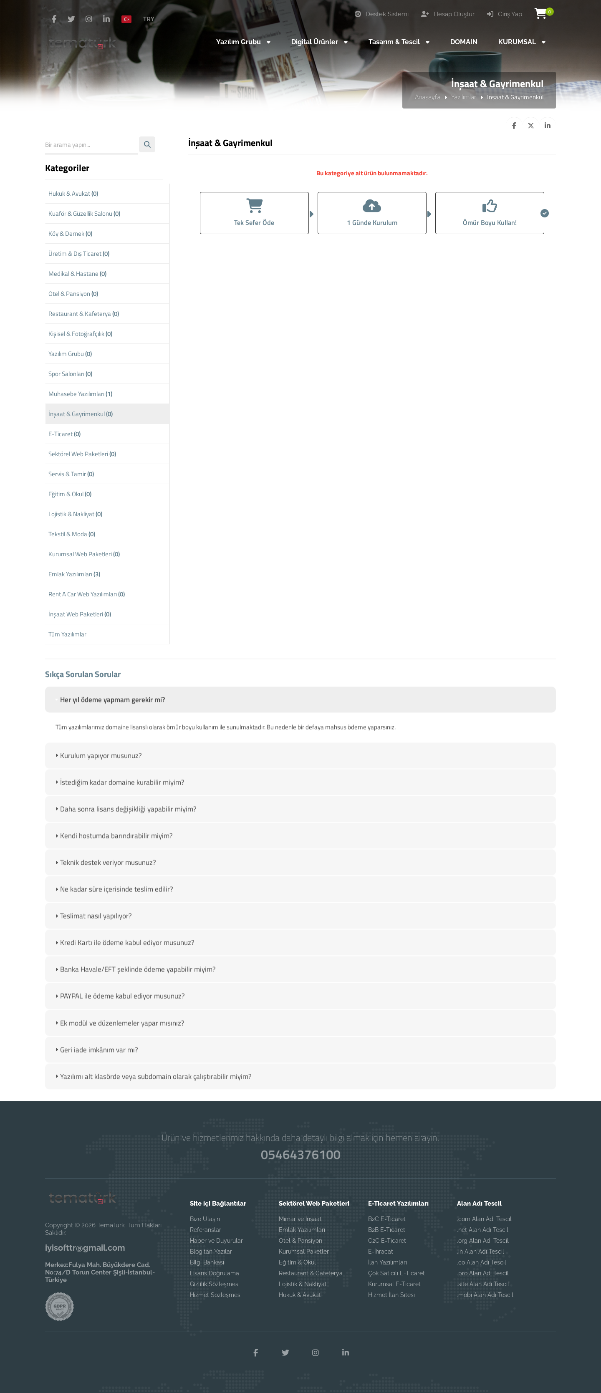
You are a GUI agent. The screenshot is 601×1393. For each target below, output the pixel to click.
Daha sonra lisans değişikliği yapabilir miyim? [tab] (125, 817)
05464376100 (300, 1154)
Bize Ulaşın (205, 1219)
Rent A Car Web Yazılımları (86, 594)
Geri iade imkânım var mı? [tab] (95, 1058)
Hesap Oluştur (448, 14)
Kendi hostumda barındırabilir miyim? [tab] (113, 844)
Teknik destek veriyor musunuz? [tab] (104, 871)
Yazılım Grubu (70, 353)
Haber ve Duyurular (216, 1240)
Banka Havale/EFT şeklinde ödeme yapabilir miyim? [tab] (134, 978)
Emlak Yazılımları (74, 574)
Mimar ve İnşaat (300, 1219)
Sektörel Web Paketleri (82, 454)
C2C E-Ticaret (387, 1240)
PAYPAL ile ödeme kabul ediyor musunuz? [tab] (119, 1004)
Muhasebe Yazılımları (80, 394)
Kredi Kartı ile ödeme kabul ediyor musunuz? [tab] (123, 951)
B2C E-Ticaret (387, 1219)
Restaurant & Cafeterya (311, 1273)
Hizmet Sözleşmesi (216, 1295)
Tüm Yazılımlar (67, 634)
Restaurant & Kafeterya (83, 313)
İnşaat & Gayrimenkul (80, 414)
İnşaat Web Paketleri (79, 614)
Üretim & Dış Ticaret (78, 253)
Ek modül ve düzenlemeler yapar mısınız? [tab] (118, 1031)
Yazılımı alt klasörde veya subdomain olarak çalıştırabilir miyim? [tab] (152, 1085)
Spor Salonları (70, 374)
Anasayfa (427, 97)
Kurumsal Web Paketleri (84, 554)
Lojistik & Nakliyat (75, 514)
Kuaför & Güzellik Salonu (84, 213)
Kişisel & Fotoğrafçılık (80, 333)
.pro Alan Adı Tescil (483, 1273)
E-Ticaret (64, 434)
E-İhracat (380, 1251)
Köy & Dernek (70, 233)
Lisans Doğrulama (214, 1273)
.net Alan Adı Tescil (482, 1229)
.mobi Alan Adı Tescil (485, 1295)
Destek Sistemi (382, 14)
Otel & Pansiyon (73, 293)
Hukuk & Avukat (73, 193)
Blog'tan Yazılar (211, 1251)
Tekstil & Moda (71, 534)
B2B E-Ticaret (386, 1229)
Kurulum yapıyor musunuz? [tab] (97, 764)
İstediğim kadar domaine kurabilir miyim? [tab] (118, 790)
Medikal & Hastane (77, 273)
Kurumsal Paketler (304, 1251)
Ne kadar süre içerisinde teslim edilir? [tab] (113, 897)
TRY (148, 19)
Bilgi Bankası (207, 1262)
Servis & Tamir (71, 474)
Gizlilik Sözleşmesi (215, 1284)
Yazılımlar (463, 97)
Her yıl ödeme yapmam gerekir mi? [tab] (109, 708)
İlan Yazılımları (387, 1262)
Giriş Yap (504, 14)
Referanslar (205, 1229)
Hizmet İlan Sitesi (391, 1295)
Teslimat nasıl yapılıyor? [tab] (92, 924)
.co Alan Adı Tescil (481, 1262)
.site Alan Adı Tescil (483, 1284)
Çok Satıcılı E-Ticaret (396, 1273)
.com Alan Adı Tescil (484, 1219)
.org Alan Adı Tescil (483, 1240)
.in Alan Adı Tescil (480, 1251)
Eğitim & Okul (69, 494)
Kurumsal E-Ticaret (394, 1284)
